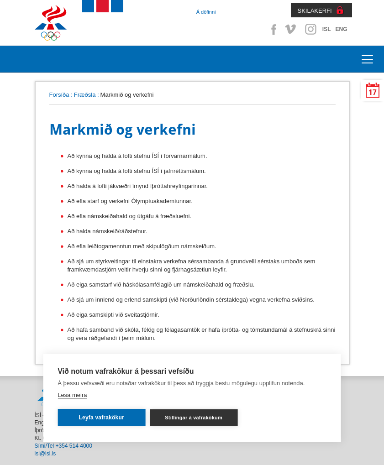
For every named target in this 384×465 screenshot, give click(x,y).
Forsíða (59, 94)
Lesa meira (72, 395)
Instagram (310, 29)
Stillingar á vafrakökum (193, 417)
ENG (341, 29)
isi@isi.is (45, 453)
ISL (326, 29)
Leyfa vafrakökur (101, 417)
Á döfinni (206, 12)
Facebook (272, 29)
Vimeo (291, 29)
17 (372, 92)
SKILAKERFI (315, 10)
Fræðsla (85, 94)
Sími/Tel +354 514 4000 (63, 446)
